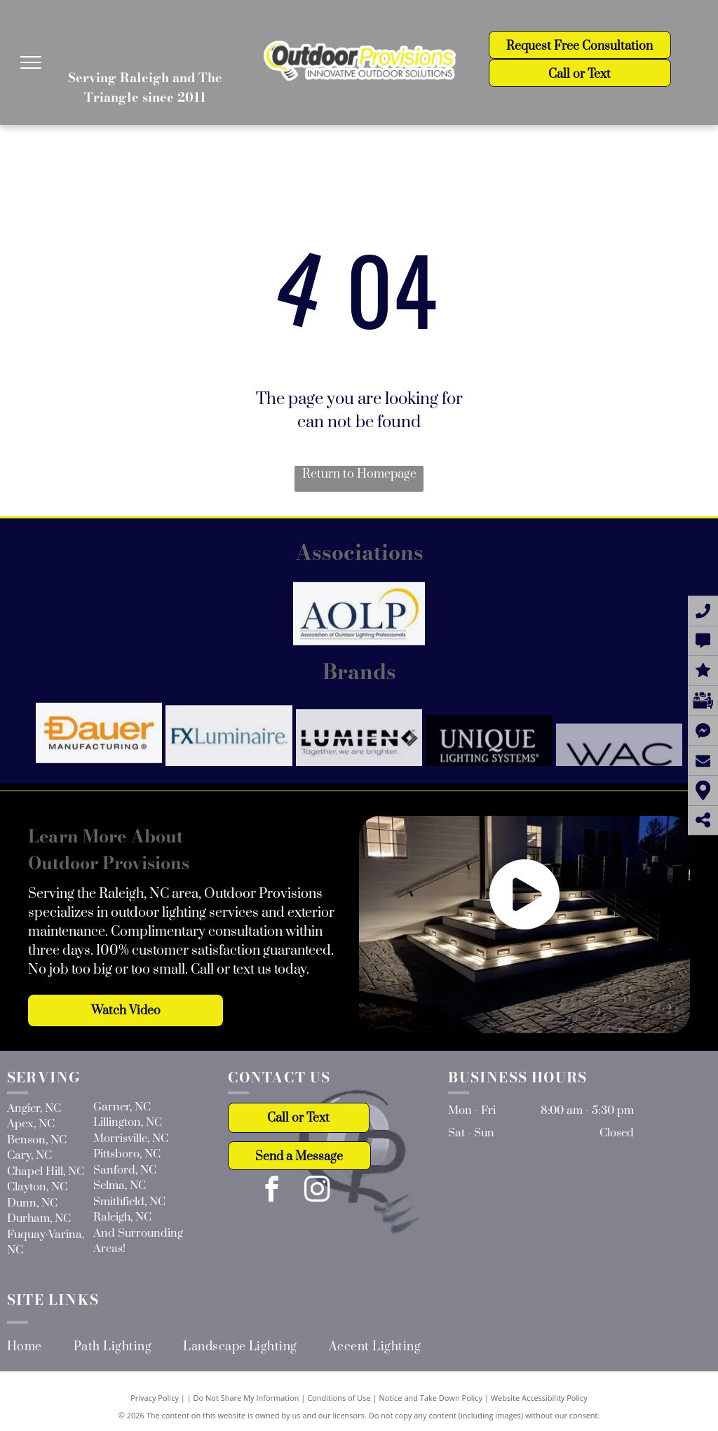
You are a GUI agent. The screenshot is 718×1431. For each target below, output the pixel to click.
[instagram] (317, 1191)
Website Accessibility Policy (539, 1397)
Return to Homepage (359, 474)
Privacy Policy (154, 1397)
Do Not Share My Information (246, 1397)
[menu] (31, 62)
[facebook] (271, 1191)
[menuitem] (40, 1346)
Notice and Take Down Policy (431, 1397)
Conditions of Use (339, 1397)
